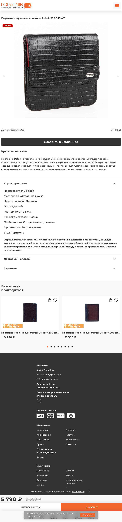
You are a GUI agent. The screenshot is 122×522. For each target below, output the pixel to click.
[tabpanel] (30, 319)
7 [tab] (68, 346)
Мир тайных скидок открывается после (58, 491)
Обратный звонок (47, 379)
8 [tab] (72, 346)
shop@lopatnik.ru (47, 395)
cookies (50, 513)
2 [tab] (51, 346)
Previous (3, 75)
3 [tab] (54, 346)
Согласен (87, 515)
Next (118, 75)
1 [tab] (47, 346)
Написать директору (49, 374)
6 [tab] (65, 346)
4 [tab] (58, 346)
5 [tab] (61, 346)
